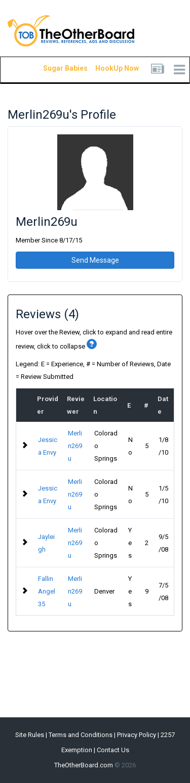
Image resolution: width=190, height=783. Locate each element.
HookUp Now (105, 68)
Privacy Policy (136, 735)
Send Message (95, 260)
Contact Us (113, 750)
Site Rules (29, 735)
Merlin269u (75, 445)
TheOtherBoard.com (83, 765)
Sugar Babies (53, 68)
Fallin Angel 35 (46, 591)
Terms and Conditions (80, 735)
